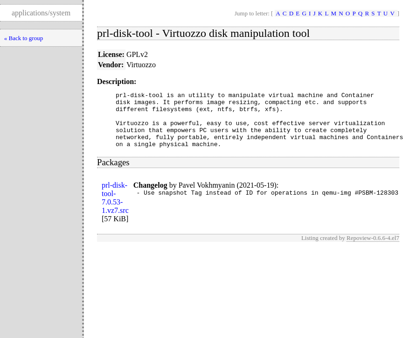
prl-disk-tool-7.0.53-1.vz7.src (115, 208)
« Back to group (23, 38)
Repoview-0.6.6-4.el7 (373, 249)
